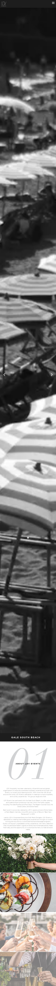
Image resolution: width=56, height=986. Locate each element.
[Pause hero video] (28, 528)
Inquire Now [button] (28, 984)
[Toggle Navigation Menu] (53, 2)
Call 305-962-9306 (28, 980)
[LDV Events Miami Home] (3, 3)
